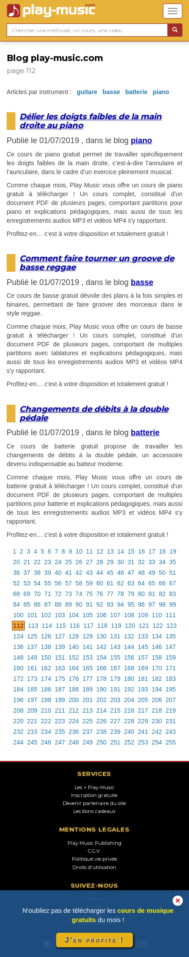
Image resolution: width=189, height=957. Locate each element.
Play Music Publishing (94, 843)
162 (46, 668)
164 (73, 668)
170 (156, 668)
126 (46, 636)
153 (88, 657)
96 (141, 604)
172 (18, 678)
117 (88, 625)
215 (115, 710)
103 (60, 615)
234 (46, 731)
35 (172, 562)
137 (32, 646)
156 (129, 657)
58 (79, 583)
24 (58, 562)
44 (99, 572)
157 (143, 657)
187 (60, 689)
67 (172, 583)
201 (88, 699)
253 (143, 742)
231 (171, 721)
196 (18, 699)
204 (129, 699)
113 (33, 625)
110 (156, 615)
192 (129, 689)
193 (143, 689)
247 (60, 742)
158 (156, 657)
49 (151, 572)
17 (151, 551)
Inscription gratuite (94, 795)
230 (156, 721)
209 (32, 710)
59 (89, 583)
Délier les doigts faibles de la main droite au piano (90, 120)
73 (68, 593)
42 (79, 572)
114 (47, 625)
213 (88, 710)
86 (37, 604)
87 (47, 604)
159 (171, 657)
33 (151, 562)
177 (88, 678)
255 (171, 742)
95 (131, 604)
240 (129, 731)
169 (143, 668)
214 (101, 710)
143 (115, 646)
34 (162, 562)
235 (60, 731)
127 (60, 636)
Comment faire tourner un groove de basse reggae (96, 262)
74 (79, 593)
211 (60, 710)
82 (162, 593)
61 (110, 583)
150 (46, 657)
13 (110, 551)
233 (32, 731)
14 (121, 551)
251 (115, 742)
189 (88, 689)
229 (143, 721)
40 (58, 572)
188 (73, 689)
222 (46, 721)
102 (46, 615)
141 (88, 646)
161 (32, 668)
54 (37, 583)
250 (101, 742)
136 (18, 646)
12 (99, 551)
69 (26, 593)
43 (89, 572)
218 (156, 710)
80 (141, 593)
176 (73, 678)
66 (162, 583)
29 (110, 562)
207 (171, 699)
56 (58, 583)
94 (120, 604)
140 (73, 646)
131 (115, 636)
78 (120, 593)
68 (16, 593)
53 (26, 583)
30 (120, 562)
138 (46, 646)
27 (89, 562)
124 (18, 636)
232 (18, 731)
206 (156, 699)
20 (16, 562)
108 (129, 615)
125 (32, 636)
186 (46, 689)
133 (143, 636)
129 (88, 636)
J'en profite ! (94, 940)
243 (171, 731)
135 (171, 636)
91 (89, 604)
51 (172, 572)
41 (68, 572)
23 (47, 562)
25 (68, 562)
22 (37, 562)
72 (58, 593)
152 (73, 657)
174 (46, 678)
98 (162, 604)
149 (32, 657)
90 (79, 604)
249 (88, 742)
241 (143, 731)
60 (99, 583)
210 (46, 710)
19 (172, 551)
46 (120, 572)
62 (120, 583)
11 (89, 551)
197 (32, 699)
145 (143, 646)
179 (115, 678)
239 (115, 731)
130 (101, 636)
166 (101, 668)
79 (131, 593)
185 (32, 689)
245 (32, 742)
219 (171, 710)
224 (73, 721)
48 (141, 572)
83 (172, 593)
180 (129, 678)
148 (18, 657)
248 (73, 742)
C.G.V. (94, 851)
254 (156, 742)
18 (162, 551)
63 (131, 583)
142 (101, 646)
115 (61, 625)
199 (60, 699)
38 (37, 572)
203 (115, 699)
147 (171, 646)
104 (73, 615)
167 (115, 668)
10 (79, 551)
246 (46, 742)
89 (68, 604)
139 (60, 646)
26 (79, 562)
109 (143, 615)
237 (88, 731)
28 (99, 562)
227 (115, 721)
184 (18, 689)
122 (157, 625)
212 (73, 710)
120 (130, 625)
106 (101, 615)
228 (129, 721)
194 (156, 689)
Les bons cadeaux (94, 811)
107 (115, 615)
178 (101, 678)
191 (115, 689)
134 (156, 636)
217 (143, 710)
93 (110, 604)
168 (129, 668)
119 (116, 625)
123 (171, 625)
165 (88, 668)
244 (18, 742)
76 (99, 593)
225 (88, 721)
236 (73, 731)
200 (73, 699)
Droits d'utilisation (94, 867)
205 (143, 699)
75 (89, 593)
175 (60, 678)
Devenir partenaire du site (94, 803)
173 (32, 678)
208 (18, 710)
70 (37, 593)
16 (141, 551)
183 (171, 678)
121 (144, 625)
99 (172, 604)
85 (26, 604)
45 (110, 572)
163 (60, 668)
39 (47, 572)
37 (26, 572)
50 (162, 572)
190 (101, 689)
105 (88, 615)
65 (151, 583)
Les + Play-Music (94, 787)
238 (101, 731)
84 (16, 604)
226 (101, 721)
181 (143, 678)
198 (46, 699)
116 (74, 625)
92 (99, 604)
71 (47, 593)
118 (102, 625)
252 (129, 742)
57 (68, 583)
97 (151, 604)
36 (16, 572)
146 (156, 646)
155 (115, 657)
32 (141, 562)
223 (60, 721)
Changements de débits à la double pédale (93, 413)
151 (60, 657)
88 (58, 604)
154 (101, 657)
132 (129, 636)
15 (131, 551)
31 (131, 562)
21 (26, 562)
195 (171, 689)
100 (18, 615)
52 (16, 583)
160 (18, 668)
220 (18, 721)
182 (156, 678)
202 (101, 699)
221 (32, 721)
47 (131, 572)
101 (32, 615)
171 (171, 668)
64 (141, 583)
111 (171, 615)
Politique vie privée (94, 859)
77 (110, 593)
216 (129, 710)
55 (47, 583)
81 (151, 593)
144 (129, 646)
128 (73, 636)
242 (156, 731)
